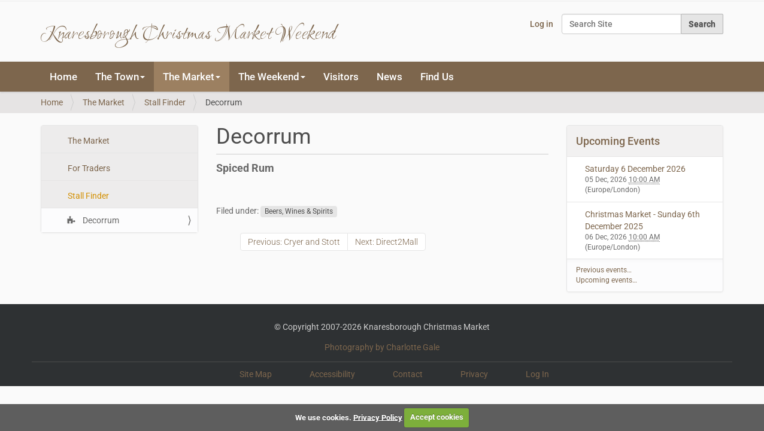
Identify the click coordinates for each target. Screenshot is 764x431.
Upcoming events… (606, 280)
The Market (104, 102)
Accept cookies (436, 416)
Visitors (341, 77)
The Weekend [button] (271, 77)
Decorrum (100, 220)
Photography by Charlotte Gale (382, 347)
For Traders (88, 168)
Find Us (437, 77)
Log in (541, 24)
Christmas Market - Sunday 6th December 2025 (642, 220)
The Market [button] (191, 77)
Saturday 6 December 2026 (635, 169)
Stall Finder (165, 102)
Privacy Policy (377, 416)
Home (63, 77)
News (389, 77)
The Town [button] (120, 77)
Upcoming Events (618, 141)
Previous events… (604, 270)
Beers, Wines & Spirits (299, 211)
